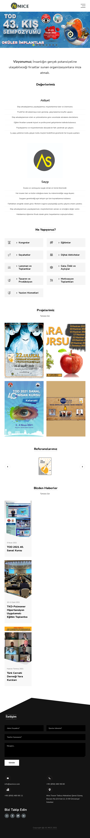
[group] (45, 30)
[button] (33, 45)
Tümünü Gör (45, 316)
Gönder (12, 763)
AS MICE (48, 828)
